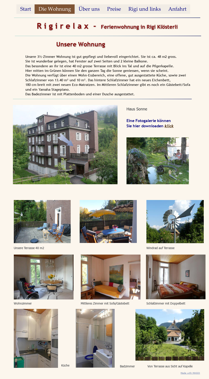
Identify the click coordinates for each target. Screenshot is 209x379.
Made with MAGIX (190, 373)
